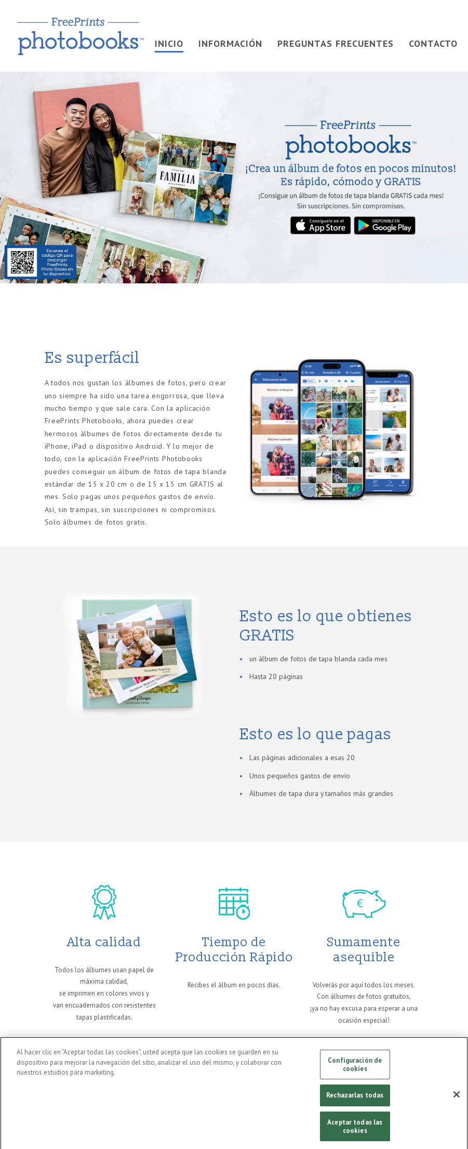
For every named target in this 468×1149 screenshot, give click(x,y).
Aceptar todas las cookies (354, 1129)
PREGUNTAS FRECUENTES (335, 43)
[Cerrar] (456, 1097)
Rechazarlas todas (354, 1098)
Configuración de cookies (355, 1067)
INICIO (169, 43)
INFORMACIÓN (230, 43)
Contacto (433, 43)
